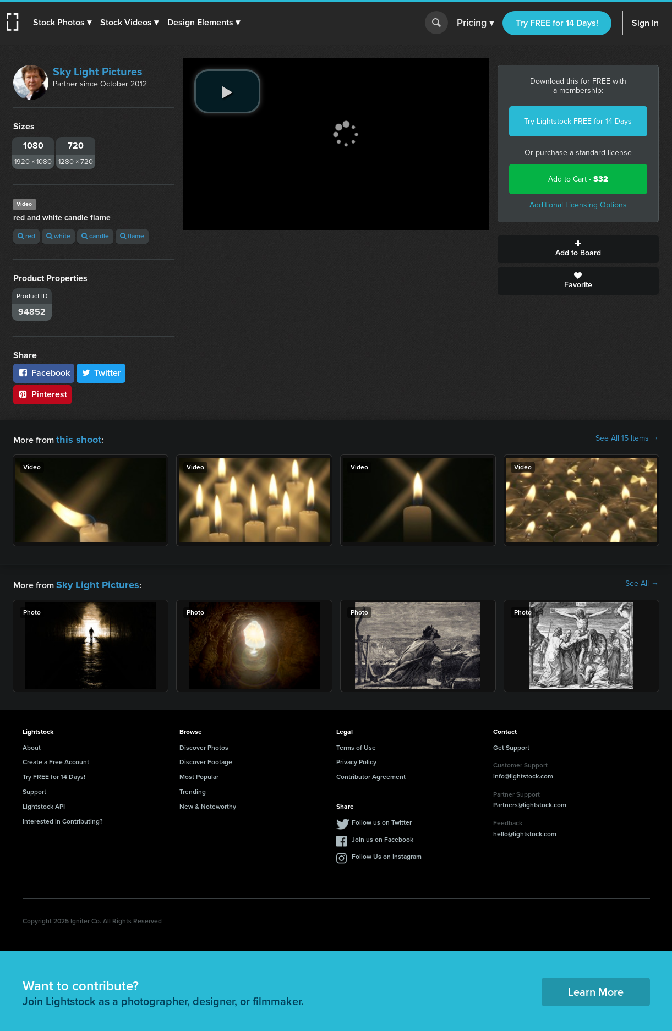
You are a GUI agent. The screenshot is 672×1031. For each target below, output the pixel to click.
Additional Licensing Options (578, 205)
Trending (192, 788)
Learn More (596, 988)
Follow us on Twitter (382, 819)
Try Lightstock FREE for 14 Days (578, 121)
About (32, 744)
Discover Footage (205, 759)
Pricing (475, 23)
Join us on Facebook (382, 836)
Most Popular (198, 773)
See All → (642, 582)
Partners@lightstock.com (529, 802)
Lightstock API (44, 803)
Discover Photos (203, 744)
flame (132, 236)
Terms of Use (356, 744)
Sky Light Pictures (98, 71)
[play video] (227, 91)
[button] (64, 22)
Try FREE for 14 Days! (557, 23)
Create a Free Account (56, 759)
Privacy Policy (356, 759)
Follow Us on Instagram (387, 853)
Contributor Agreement (371, 773)
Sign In (645, 23)
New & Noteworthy (207, 803)
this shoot (75, 438)
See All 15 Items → (627, 438)
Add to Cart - (578, 179)
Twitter (101, 372)
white (58, 236)
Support (34, 788)
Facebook (44, 372)
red (26, 236)
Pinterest (42, 394)
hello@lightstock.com (524, 831)
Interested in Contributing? (63, 818)
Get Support (511, 744)
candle (95, 236)
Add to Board (578, 249)
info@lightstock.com (523, 773)
